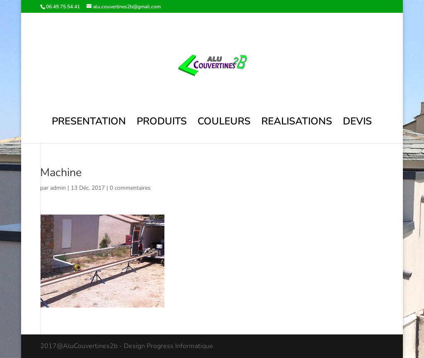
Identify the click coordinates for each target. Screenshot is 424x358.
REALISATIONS (296, 123)
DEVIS (357, 123)
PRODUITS (162, 123)
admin (58, 188)
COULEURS (224, 123)
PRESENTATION (89, 123)
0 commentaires (130, 188)
